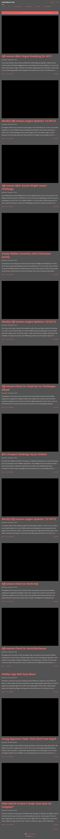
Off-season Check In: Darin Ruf (20, 583)
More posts (55, 829)
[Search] (52, 2)
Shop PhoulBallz (46, 6)
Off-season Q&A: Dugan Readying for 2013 (26, 56)
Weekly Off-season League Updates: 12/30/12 (29, 121)
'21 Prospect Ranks (17, 6)
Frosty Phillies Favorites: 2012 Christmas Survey (26, 255)
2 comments (8, 666)
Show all (55, 12)
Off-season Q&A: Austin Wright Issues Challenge (24, 187)
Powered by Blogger (30, 833)
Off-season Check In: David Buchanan (24, 648)
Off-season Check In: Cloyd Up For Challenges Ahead (29, 388)
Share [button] (3, 74)
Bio (8, 6)
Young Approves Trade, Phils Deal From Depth (29, 739)
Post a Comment (10, 74)
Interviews (37, 6)
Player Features (27, 6)
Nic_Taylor (32, 836)
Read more (55, 74)
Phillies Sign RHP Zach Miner (19, 674)
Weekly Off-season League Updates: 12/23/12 (29, 321)
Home (3, 6)
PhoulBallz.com (8, 2)
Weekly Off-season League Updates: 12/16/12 (29, 519)
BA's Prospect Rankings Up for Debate (24, 454)
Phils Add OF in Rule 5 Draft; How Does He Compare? (26, 805)
